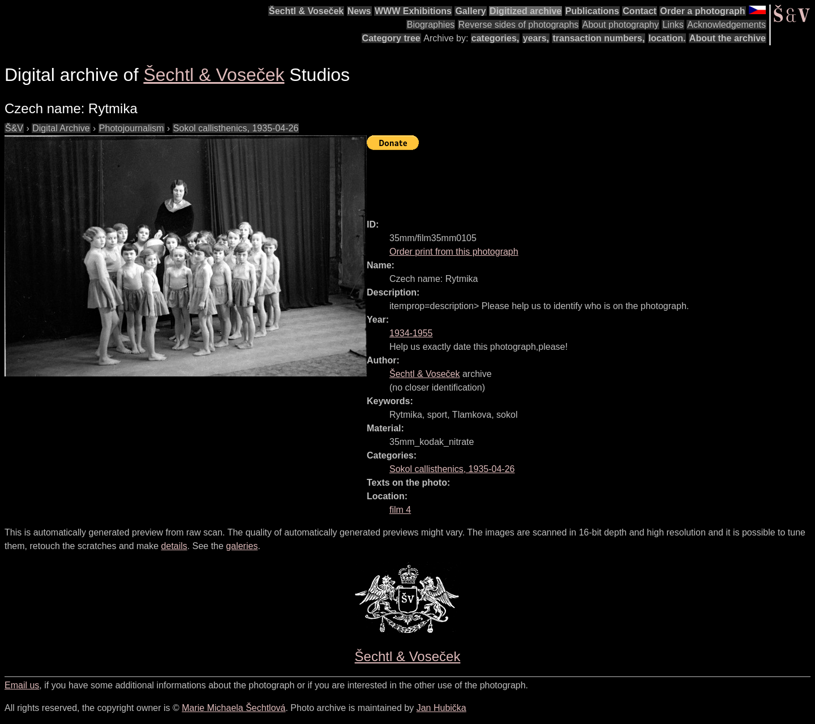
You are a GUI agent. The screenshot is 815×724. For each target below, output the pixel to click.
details (174, 546)
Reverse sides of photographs (518, 24)
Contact (640, 11)
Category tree (391, 38)
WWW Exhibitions (413, 11)
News (359, 11)
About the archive (727, 38)
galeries (242, 546)
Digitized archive (525, 11)
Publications (592, 11)
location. (667, 38)
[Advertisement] (573, 179)
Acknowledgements (726, 24)
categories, (495, 38)
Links (672, 24)
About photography (620, 24)
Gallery (470, 11)
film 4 (400, 510)
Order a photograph (702, 11)
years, (536, 38)
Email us (22, 685)
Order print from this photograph (453, 251)
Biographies (431, 24)
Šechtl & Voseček (306, 11)
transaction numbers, (598, 38)
